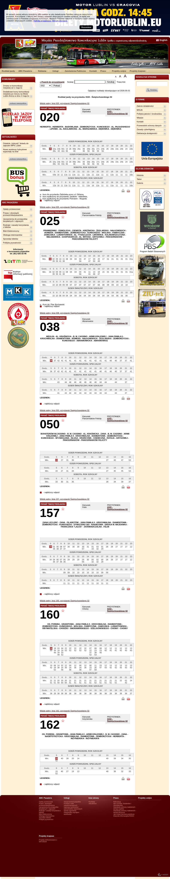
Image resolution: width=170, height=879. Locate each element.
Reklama (42, 71)
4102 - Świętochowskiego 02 (117, 112)
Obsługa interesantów (12, 235)
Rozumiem (86, 27)
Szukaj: (70, 82)
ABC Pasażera (26, 71)
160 (50, 614)
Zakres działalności (145, 106)
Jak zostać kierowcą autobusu (123, 814)
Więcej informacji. (59, 21)
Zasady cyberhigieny (146, 129)
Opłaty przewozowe (11, 209)
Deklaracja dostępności (147, 133)
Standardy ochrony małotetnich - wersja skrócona (124, 811)
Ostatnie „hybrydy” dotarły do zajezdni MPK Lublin (16, 144)
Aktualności (93, 803)
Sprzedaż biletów (10, 239)
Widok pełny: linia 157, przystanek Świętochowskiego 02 (64, 499)
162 (50, 724)
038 (50, 326)
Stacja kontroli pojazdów (72, 802)
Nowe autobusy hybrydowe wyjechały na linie (15, 150)
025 (50, 220)
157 (50, 512)
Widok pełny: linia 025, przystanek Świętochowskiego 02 (64, 207)
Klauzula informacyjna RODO (123, 816)
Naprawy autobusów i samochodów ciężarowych (73, 808)
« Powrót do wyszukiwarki (52, 82)
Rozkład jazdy (8, 71)
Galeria (140, 183)
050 (50, 424)
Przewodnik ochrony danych (149, 125)
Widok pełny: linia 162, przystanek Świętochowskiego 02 (64, 711)
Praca (104, 71)
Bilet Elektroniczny (11, 231)
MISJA (140, 110)
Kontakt (93, 71)
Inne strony (94, 798)
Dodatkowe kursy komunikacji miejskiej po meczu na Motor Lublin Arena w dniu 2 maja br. (16, 94)
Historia (140, 175)
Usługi (56, 71)
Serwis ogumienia (70, 811)
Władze (140, 118)
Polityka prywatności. (42, 21)
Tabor (139, 179)
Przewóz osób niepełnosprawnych (70, 804)
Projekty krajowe (138, 71)
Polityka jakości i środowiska (149, 114)
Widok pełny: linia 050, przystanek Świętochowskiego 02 (64, 410)
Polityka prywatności (12, 243)
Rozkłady (92, 802)
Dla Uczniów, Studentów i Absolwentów (122, 804)
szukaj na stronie (146, 77)
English (163, 40)
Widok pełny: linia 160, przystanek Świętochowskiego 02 (64, 601)
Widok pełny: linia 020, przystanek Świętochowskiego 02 (64, 103)
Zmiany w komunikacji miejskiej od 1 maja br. (13, 87)
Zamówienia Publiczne (75, 71)
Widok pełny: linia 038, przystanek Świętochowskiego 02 (64, 313)
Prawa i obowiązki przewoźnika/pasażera (13, 214)
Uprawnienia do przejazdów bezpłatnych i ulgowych (15, 220)
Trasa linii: (121, 82)
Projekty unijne (119, 71)
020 (50, 117)
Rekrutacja (117, 802)
